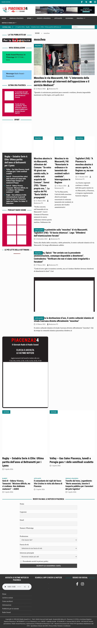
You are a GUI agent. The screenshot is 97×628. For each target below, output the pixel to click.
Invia (8, 60)
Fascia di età (24, 544)
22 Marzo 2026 (41, 89)
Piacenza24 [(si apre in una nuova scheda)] (10, 76)
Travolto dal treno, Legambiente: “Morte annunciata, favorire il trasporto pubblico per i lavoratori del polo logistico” (21, 108)
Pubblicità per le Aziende (10, 609)
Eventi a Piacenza (44, 18)
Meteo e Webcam (8, 23)
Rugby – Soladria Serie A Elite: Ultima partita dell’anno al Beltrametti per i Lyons (23, 462)
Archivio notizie (7, 598)
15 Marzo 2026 (61, 186)
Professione (24, 536)
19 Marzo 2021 (41, 265)
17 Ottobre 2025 (83, 177)
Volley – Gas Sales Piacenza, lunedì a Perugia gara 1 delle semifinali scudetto (17, 171)
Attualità (58, 18)
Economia (69, 18)
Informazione (6, 605)
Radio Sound (6, 2)
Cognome (23, 512)
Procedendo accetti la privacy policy (35, 561)
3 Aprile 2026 (8, 469)
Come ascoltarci (7, 601)
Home (4, 18)
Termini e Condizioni (63, 626)
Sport (29, 18)
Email (22, 520)
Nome (22, 504)
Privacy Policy (53, 626)
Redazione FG (53, 89)
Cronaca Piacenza (17, 18)
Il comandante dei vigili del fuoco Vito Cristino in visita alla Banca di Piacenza (22, 94)
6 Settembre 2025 (41, 239)
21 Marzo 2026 (41, 201)
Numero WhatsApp (26, 528)
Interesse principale (27, 553)
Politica (80, 18)
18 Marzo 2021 (41, 324)
